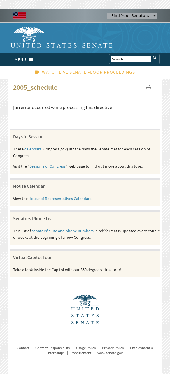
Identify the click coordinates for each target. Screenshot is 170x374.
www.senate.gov (110, 352)
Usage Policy (86, 347)
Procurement (81, 352)
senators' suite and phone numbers (63, 230)
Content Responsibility (52, 347)
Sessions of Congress (47, 166)
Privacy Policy (113, 347)
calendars (32, 149)
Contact (23, 347)
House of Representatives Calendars (60, 198)
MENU (25, 59)
